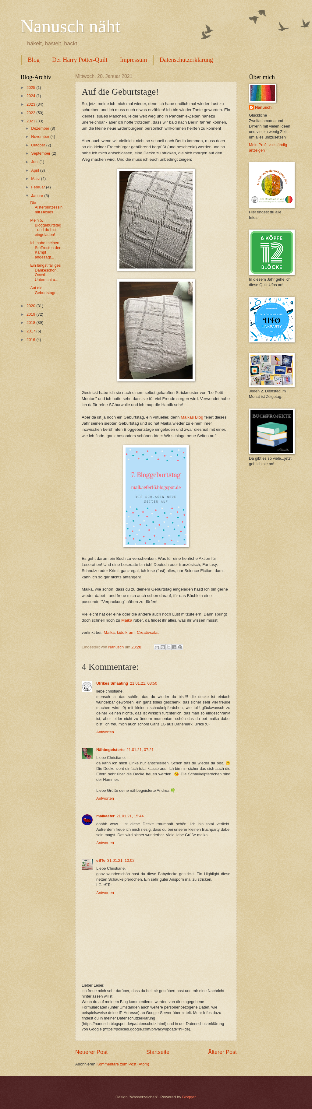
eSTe (100, 860)
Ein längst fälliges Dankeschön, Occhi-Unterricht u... (45, 272)
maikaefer (105, 816)
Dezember (40, 128)
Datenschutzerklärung (186, 59)
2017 (31, 331)
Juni (35, 162)
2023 (31, 104)
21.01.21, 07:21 (140, 749)
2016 (31, 339)
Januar (37, 195)
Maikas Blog (192, 417)
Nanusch (263, 107)
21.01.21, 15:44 (130, 816)
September (41, 153)
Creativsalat (147, 632)
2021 (31, 121)
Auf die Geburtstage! (43, 290)
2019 (31, 314)
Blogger (189, 1097)
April (35, 170)
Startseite (157, 1052)
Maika (126, 620)
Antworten (105, 732)
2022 (31, 113)
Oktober (38, 145)
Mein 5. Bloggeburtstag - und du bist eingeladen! (45, 227)
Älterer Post (222, 1052)
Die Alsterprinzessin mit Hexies (46, 207)
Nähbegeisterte (110, 749)
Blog (34, 59)
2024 (31, 95)
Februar (38, 187)
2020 (31, 306)
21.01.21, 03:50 (143, 683)
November (40, 136)
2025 (31, 87)
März (36, 178)
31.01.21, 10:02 (121, 860)
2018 (31, 322)
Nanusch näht (70, 26)
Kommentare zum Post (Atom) (122, 1064)
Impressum (133, 59)
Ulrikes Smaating (112, 683)
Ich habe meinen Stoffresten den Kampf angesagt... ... (45, 249)
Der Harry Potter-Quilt (80, 59)
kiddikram (126, 632)
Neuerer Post (91, 1052)
